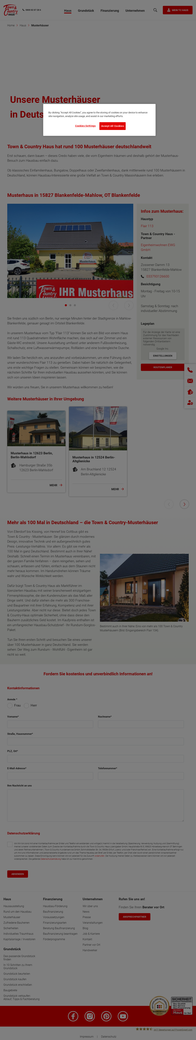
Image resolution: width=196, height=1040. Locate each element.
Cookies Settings (85, 125)
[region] (99, 120)
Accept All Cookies (112, 126)
